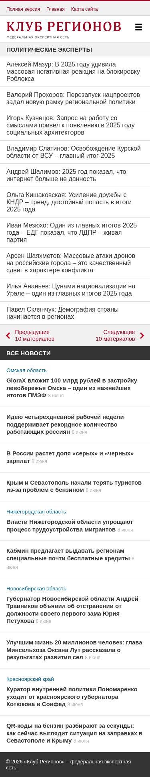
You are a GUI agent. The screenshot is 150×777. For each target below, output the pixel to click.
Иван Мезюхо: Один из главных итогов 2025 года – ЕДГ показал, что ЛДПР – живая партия (71, 232)
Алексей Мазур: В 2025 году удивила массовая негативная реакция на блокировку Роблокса (73, 71)
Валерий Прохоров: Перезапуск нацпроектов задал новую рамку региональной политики (73, 98)
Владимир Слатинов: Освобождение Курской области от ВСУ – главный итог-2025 (73, 152)
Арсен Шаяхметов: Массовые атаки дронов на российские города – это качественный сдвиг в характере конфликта (70, 263)
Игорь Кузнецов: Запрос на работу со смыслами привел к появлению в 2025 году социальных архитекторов (70, 125)
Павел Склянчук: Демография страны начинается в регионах (62, 313)
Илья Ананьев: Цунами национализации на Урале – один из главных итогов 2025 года (70, 290)
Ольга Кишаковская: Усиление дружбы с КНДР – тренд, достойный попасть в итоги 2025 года (69, 202)
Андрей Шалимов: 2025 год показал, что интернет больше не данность (66, 175)
